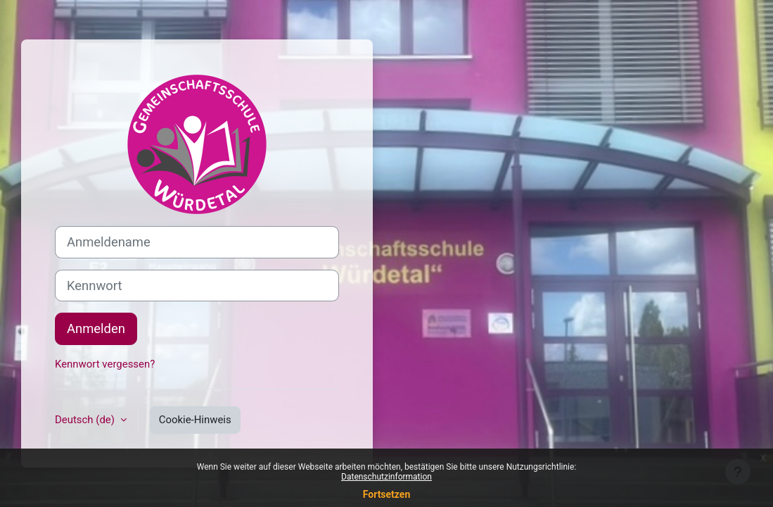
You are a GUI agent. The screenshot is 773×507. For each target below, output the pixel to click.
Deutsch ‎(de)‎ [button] (86, 419)
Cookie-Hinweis (195, 419)
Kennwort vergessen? (105, 364)
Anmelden (96, 328)
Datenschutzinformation (386, 477)
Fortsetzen (387, 494)
